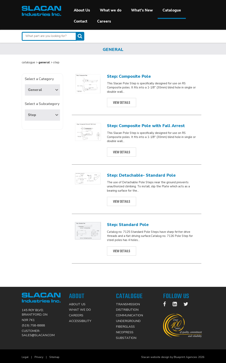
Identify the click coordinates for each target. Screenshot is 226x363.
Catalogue (172, 10)
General (43, 89)
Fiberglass (125, 327)
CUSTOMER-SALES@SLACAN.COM (38, 333)
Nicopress (124, 332)
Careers (104, 21)
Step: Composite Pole (129, 76)
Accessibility (80, 321)
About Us (82, 10)
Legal (25, 357)
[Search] (80, 36)
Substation (126, 338)
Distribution (127, 310)
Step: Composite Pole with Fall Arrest (146, 126)
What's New (142, 10)
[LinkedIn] (177, 305)
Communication (129, 315)
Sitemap (54, 357)
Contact (80, 21)
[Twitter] (187, 305)
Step (43, 115)
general (44, 62)
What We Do (80, 310)
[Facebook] (166, 305)
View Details (121, 103)
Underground (128, 321)
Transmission (128, 304)
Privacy (39, 357)
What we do (110, 10)
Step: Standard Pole (128, 225)
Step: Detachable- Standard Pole (141, 175)
